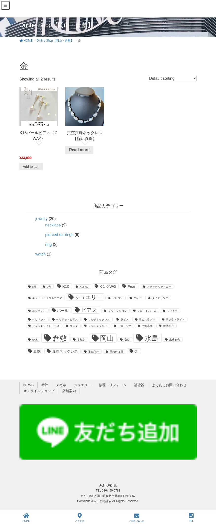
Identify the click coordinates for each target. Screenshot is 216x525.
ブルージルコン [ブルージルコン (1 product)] (117, 310)
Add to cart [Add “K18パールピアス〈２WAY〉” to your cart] (31, 167)
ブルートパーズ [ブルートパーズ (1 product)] (146, 310)
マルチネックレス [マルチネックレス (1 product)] (99, 319)
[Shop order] (172, 78)
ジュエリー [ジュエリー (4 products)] (88, 297)
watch (40, 254)
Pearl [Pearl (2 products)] (131, 286)
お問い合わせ (136, 517)
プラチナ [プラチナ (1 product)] (172, 310)
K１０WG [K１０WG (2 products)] (108, 286)
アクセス (79, 517)
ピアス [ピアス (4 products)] (89, 310)
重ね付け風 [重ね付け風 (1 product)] (116, 351)
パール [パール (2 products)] (62, 310)
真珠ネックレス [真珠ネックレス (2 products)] (65, 351)
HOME (26, 517)
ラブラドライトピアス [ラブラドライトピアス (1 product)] (45, 325)
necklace (53, 225)
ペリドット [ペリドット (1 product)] (39, 319)
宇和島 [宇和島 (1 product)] (81, 339)
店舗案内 (69, 391)
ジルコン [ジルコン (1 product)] (117, 298)
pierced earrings (59, 235)
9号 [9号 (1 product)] (49, 286)
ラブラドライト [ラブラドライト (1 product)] (175, 319)
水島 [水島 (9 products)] (152, 338)
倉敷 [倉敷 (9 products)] (59, 338)
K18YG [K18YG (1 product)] (84, 286)
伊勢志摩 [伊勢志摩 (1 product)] (147, 325)
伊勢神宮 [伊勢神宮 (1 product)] (168, 325)
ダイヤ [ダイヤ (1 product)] (137, 298)
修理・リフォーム (112, 385)
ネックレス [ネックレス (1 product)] (39, 310)
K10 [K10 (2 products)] (65, 286)
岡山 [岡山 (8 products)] (107, 338)
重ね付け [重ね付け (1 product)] (93, 351)
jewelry (41, 219)
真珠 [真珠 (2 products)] (37, 351)
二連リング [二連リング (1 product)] (124, 325)
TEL (191, 517)
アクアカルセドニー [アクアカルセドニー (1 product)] (159, 286)
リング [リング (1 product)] (74, 325)
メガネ (61, 385)
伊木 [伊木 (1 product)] (35, 339)
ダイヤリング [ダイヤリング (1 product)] (160, 298)
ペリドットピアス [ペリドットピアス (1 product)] (67, 319)
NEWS (28, 385)
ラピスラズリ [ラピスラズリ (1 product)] (147, 319)
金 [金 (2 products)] (136, 351)
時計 (44, 385)
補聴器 (139, 385)
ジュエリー (82, 385)
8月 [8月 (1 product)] (34, 286)
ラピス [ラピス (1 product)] (124, 319)
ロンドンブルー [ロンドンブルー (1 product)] (97, 325)
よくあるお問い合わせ (169, 385)
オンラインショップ (38, 391)
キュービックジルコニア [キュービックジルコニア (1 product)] (47, 298)
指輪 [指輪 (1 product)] (127, 339)
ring (48, 244)
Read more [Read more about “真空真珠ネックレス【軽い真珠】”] (79, 150)
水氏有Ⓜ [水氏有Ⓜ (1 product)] (174, 339)
